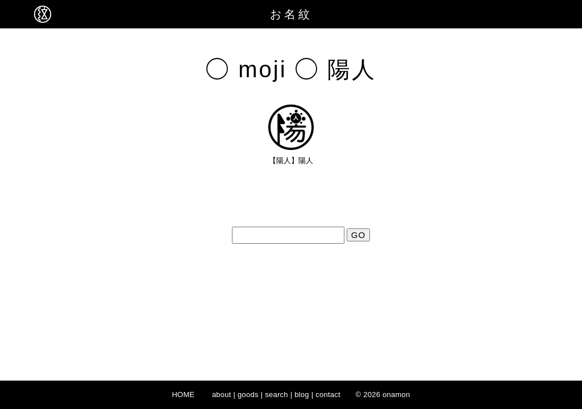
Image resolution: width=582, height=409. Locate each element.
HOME (183, 394)
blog (301, 394)
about (221, 394)
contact (327, 394)
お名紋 (291, 14)
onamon (396, 394)
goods (248, 394)
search (276, 394)
